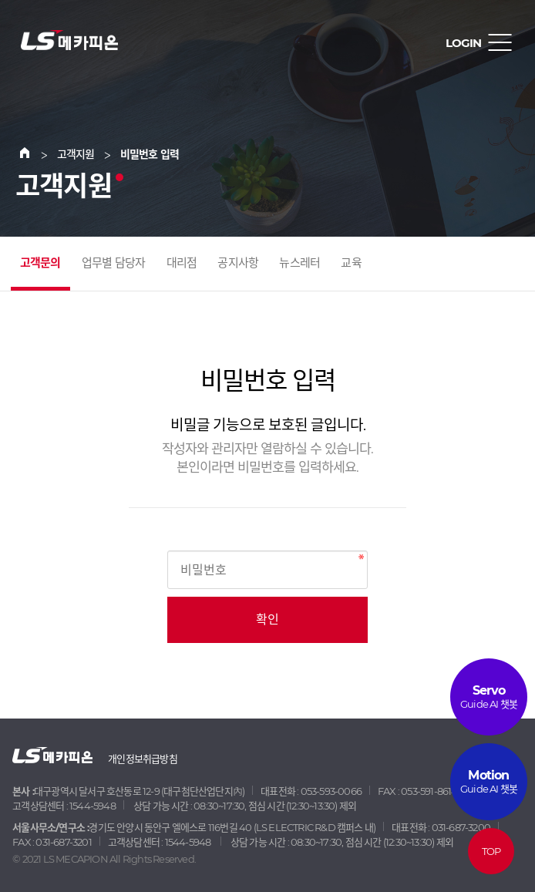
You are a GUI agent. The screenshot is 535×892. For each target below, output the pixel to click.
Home (34, 154)
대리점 (182, 262)
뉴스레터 (299, 262)
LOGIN (463, 42)
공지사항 (237, 262)
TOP (491, 851)
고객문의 (40, 262)
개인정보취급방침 (142, 758)
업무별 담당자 (113, 262)
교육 (351, 262)
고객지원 (76, 154)
